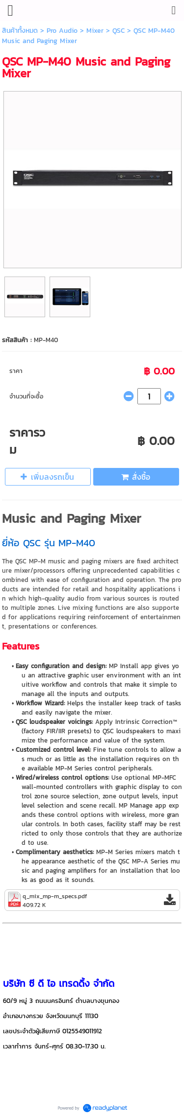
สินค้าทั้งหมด (20, 30)
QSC (118, 30)
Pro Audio (62, 30)
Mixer (95, 30)
